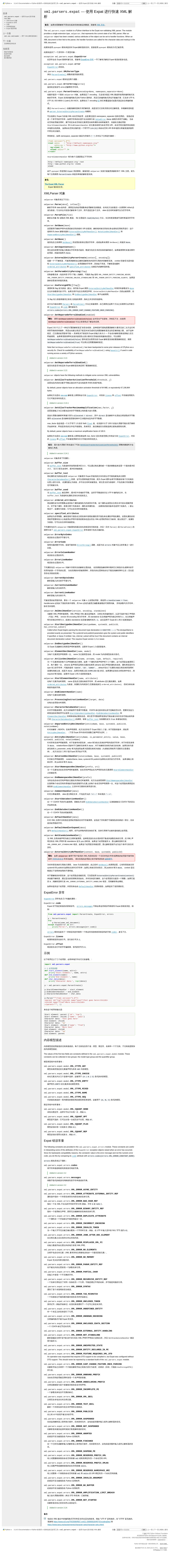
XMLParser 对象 (11, 20)
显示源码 (7, 56)
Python (7, 3)
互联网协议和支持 (10, 43)
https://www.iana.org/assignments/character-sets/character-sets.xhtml (76, 1525)
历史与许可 (161, 1539)
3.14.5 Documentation (22, 3)
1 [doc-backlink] (44, 1518)
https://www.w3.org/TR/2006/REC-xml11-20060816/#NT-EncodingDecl (82, 1522)
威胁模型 (108, 859)
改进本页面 (8, 54)
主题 (117, 3)
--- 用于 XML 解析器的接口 (20, 36)
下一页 (156, 3)
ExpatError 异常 (11, 22)
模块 (161, 3)
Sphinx (158, 1550)
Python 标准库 (37, 3)
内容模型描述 (10, 26)
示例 (7, 24)
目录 (5, 13)
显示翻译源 (8, 58)
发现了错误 (163, 1548)
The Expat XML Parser (54, 184)
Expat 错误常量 (11, 28)
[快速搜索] (132, 3)
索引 (166, 3)
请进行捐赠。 (164, 1544)
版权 (145, 1533)
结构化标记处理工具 (51, 3)
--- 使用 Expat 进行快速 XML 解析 (80, 3)
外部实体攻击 (57, 859)
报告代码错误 (8, 52)
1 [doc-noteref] (99, 101)
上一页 (150, 3)
